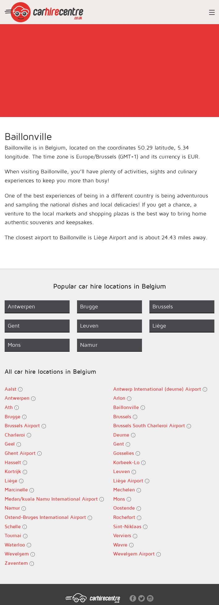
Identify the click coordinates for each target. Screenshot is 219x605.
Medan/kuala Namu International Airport (54, 499)
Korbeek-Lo (129, 462)
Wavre (123, 545)
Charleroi (18, 435)
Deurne (124, 435)
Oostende (127, 508)
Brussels (125, 417)
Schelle (16, 526)
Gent (121, 444)
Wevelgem (20, 554)
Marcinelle (19, 490)
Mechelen (127, 490)
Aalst (14, 389)
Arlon (122, 398)
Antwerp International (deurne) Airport (160, 389)
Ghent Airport (23, 453)
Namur (15, 508)
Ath (12, 407)
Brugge (16, 417)
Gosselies (126, 453)
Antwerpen (20, 398)
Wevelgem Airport (137, 554)
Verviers (125, 535)
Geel (13, 444)
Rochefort (127, 517)
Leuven (124, 471)
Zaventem (19, 563)
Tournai (16, 535)
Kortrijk (16, 471)
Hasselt (16, 462)
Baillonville (129, 407)
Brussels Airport (25, 426)
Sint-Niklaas (130, 526)
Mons (122, 499)
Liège (14, 481)
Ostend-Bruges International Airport (48, 517)
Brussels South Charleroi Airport (152, 426)
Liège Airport (131, 481)
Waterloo (18, 545)
